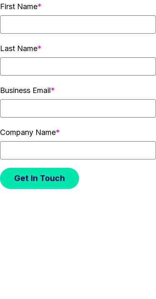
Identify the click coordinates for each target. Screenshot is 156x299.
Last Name (18, 48)
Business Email (25, 90)
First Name (18, 6)
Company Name (28, 132)
